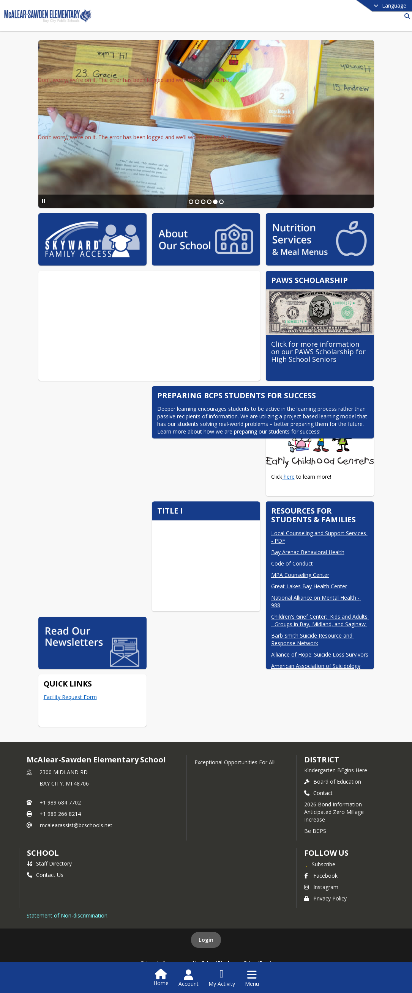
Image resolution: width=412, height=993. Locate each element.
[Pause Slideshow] (43, 200)
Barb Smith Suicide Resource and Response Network (312, 639)
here (288, 476)
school (42, 853)
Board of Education (332, 781)
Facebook (321, 875)
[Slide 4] (209, 202)
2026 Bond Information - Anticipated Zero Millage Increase (334, 812)
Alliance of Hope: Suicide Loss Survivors (319, 654)
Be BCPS (315, 830)
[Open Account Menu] (188, 978)
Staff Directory (49, 863)
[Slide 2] (197, 202)
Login (206, 939)
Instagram (321, 887)
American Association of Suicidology (315, 665)
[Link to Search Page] (405, 16)
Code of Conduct (292, 563)
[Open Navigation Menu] (252, 978)
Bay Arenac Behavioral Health (307, 552)
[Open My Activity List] (221, 978)
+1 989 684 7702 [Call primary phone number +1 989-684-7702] (60, 802)
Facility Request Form (70, 697)
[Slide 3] (203, 202)
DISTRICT (321, 759)
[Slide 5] (215, 202)
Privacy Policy (325, 898)
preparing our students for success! (277, 431)
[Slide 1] (191, 202)
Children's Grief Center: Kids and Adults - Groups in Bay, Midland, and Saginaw (320, 620)
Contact (318, 793)
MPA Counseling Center (300, 574)
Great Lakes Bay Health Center (309, 586)
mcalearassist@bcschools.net (76, 825)
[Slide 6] (221, 202)
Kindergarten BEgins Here (335, 770)
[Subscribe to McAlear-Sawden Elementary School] (319, 864)
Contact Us (45, 874)
